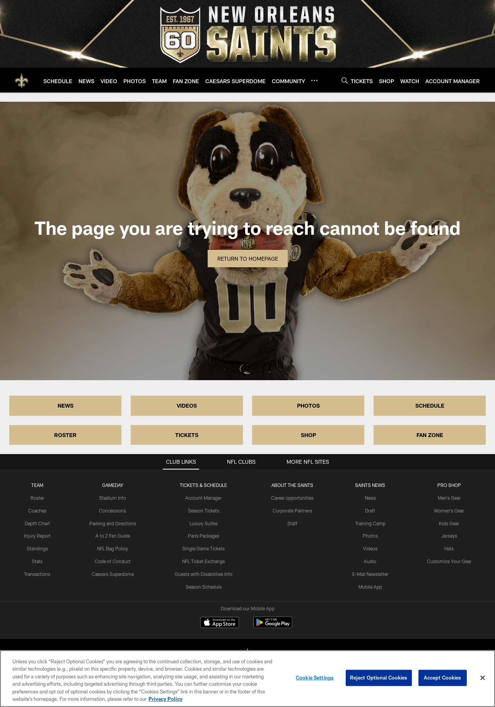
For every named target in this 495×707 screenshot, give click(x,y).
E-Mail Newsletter (370, 574)
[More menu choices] (314, 80)
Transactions (37, 574)
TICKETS (186, 435)
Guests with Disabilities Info (203, 574)
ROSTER (65, 435)
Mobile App (370, 586)
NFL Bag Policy (112, 548)
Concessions (112, 510)
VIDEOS (187, 405)
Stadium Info (112, 497)
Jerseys (449, 535)
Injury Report (37, 535)
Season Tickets (203, 510)
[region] (247, 678)
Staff (292, 523)
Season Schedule (204, 586)
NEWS (65, 405)
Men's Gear (449, 497)
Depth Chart (37, 523)
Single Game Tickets (203, 548)
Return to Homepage (247, 258)
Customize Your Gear (449, 561)
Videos (370, 548)
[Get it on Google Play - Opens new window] (273, 626)
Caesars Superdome (113, 574)
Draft (370, 510)
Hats (449, 548)
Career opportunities (292, 497)
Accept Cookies (442, 678)
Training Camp (370, 523)
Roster (37, 497)
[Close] (482, 678)
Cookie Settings (315, 678)
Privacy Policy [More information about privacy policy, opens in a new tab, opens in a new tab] (165, 699)
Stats (37, 561)
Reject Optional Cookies (379, 678)
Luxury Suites (203, 523)
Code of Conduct (113, 561)
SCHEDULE (429, 405)
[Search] (344, 80)
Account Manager (203, 497)
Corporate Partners (292, 510)
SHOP (308, 435)
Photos (370, 535)
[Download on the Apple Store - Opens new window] (220, 623)
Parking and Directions (112, 523)
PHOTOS (308, 405)
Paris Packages (203, 535)
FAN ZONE (429, 435)
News (370, 497)
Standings (37, 548)
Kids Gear (449, 523)
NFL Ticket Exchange (203, 561)
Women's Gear (449, 510)
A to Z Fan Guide (113, 535)
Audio (370, 561)
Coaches (37, 510)
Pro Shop (449, 485)
